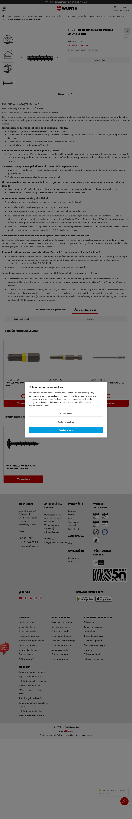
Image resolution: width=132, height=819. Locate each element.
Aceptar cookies (66, 430)
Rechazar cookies (66, 422)
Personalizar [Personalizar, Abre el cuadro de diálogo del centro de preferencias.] (66, 414)
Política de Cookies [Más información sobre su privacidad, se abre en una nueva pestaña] (43, 405)
